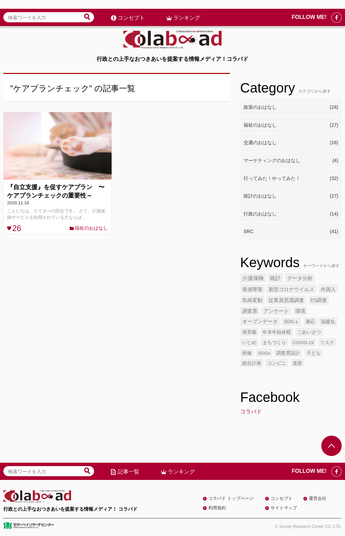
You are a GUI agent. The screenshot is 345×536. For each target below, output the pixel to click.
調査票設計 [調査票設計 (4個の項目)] (288, 353)
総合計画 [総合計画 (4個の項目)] (251, 363)
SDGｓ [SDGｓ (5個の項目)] (291, 321)
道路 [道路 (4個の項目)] (297, 363)
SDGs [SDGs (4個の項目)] (264, 353)
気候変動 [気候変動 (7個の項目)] (252, 300)
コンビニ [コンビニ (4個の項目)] (276, 363)
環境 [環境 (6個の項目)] (300, 311)
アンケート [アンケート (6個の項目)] (276, 311)
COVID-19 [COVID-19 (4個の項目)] (303, 342)
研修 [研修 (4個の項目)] (247, 353)
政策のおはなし (291, 107)
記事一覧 (128, 472)
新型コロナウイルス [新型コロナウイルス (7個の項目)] (291, 289)
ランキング (186, 9)
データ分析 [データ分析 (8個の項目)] (300, 278)
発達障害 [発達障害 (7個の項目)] (252, 289)
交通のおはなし (291, 142)
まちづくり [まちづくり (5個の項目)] (274, 342)
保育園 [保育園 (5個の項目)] (249, 332)
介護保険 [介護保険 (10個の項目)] (253, 278)
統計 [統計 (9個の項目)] (275, 278)
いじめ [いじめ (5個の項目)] (249, 342)
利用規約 (217, 507)
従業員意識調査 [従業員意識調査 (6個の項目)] (286, 300)
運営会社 (317, 498)
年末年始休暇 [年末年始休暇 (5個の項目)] (276, 332)
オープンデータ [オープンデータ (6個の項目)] (260, 321)
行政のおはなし (291, 214)
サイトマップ (284, 507)
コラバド (251, 411)
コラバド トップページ (231, 498)
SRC (291, 231)
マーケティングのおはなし (291, 160)
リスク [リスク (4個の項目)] (327, 342)
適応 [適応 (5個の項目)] (310, 321)
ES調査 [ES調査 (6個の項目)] (318, 300)
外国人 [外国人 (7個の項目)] (328, 289)
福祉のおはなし (91, 228)
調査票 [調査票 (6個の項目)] (249, 311)
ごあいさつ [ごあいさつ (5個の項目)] (309, 332)
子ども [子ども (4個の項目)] (313, 353)
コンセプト (131, 9)
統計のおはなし (291, 196)
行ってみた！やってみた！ (291, 178)
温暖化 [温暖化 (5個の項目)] (328, 321)
